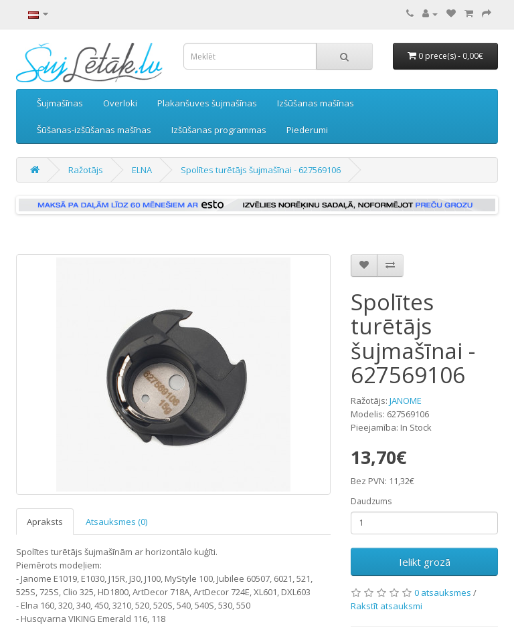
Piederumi (307, 130)
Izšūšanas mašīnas (315, 103)
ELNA (142, 170)
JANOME (406, 401)
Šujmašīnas (60, 103)
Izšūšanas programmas (218, 130)
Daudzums (371, 501)
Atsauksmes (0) (116, 522)
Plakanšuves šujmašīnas (207, 103)
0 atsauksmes (442, 592)
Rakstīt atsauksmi (386, 606)
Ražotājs (85, 170)
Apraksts (45, 522)
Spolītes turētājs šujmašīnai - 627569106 (261, 170)
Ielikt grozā (424, 561)
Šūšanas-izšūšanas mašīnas (94, 130)
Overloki (120, 103)
